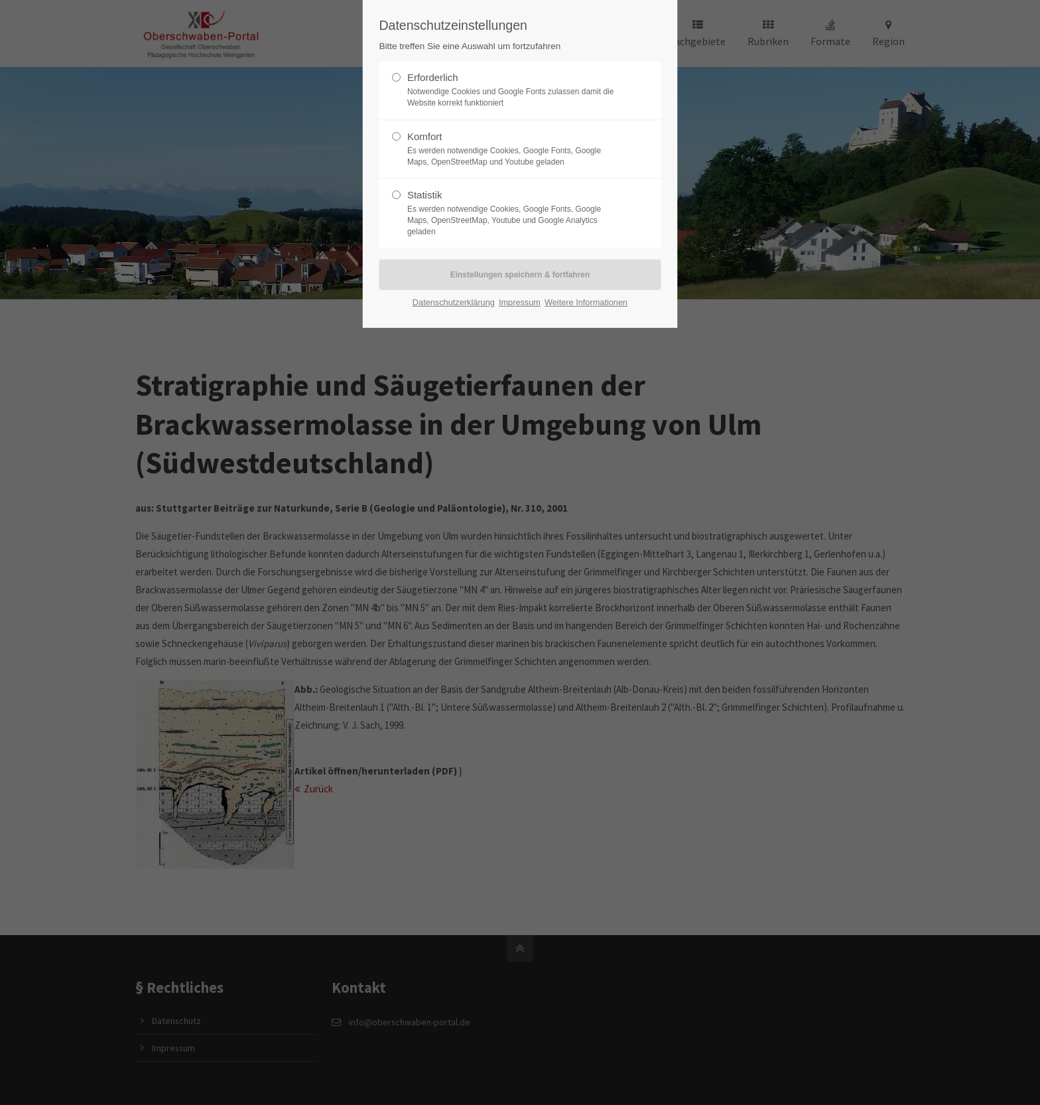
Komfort (514, 149)
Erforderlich (514, 90)
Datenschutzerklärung (454, 302)
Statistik (514, 213)
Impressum (520, 302)
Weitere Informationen (586, 302)
